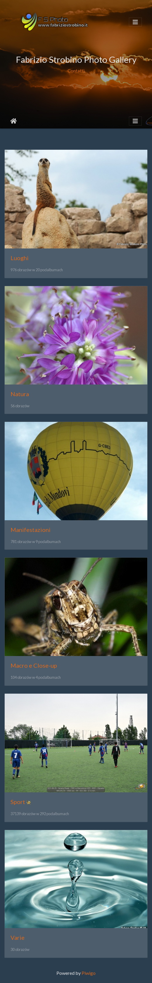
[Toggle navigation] (135, 22)
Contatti (76, 70)
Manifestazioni (31, 529)
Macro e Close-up (34, 665)
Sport (18, 801)
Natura (20, 393)
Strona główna (13, 121)
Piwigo (89, 973)
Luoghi (20, 257)
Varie (18, 937)
